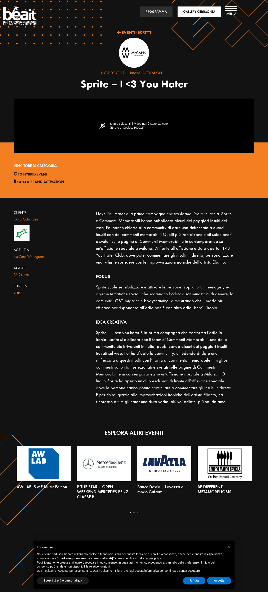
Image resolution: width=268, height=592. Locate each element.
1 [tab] (130, 512)
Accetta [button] (219, 580)
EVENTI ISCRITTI (134, 32)
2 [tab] (134, 512)
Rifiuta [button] (194, 580)
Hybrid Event (112, 72)
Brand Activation (146, 72)
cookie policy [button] (153, 558)
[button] (229, 547)
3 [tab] (137, 512)
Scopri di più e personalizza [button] (63, 580)
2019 (17, 292)
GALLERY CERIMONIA (199, 11)
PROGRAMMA (156, 11)
